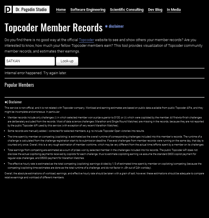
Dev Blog (155, 9)
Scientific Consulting (127, 9)
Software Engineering (87, 9)
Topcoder (86, 40)
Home (61, 9)
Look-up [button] (67, 61)
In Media (174, 9)
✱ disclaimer (114, 26)
